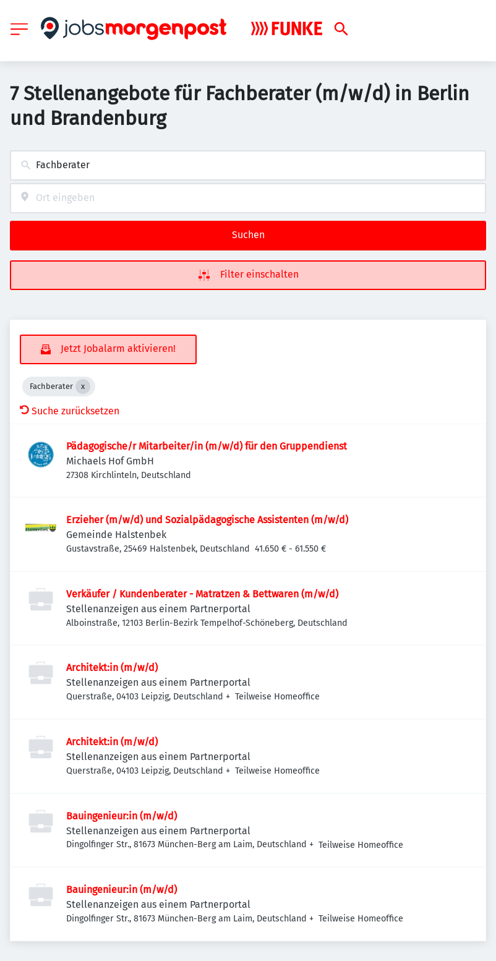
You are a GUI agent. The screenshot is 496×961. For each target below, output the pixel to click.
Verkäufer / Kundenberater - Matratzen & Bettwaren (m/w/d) (202, 594)
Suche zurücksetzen (69, 411)
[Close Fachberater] (82, 386)
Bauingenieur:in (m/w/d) (121, 816)
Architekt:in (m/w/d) (112, 667)
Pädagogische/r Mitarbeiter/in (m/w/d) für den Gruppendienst (206, 446)
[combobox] (248, 165)
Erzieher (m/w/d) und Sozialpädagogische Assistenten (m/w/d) (207, 520)
